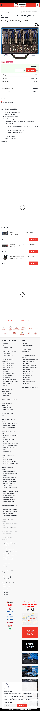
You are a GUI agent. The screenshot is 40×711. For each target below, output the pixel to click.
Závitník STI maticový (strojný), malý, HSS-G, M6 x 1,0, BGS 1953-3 (30, 209)
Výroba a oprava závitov (14, 12)
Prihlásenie (26, 1)
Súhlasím (22, 705)
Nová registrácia (35, 1)
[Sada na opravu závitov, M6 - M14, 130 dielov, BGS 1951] (20, 41)
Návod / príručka (7, 102)
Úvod (3, 12)
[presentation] (1, 205)
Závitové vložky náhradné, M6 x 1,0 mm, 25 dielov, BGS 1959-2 (10, 209)
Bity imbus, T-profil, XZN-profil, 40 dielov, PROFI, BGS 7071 (10, 295)
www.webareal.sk (26, 709)
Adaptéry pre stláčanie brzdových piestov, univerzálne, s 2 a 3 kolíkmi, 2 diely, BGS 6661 (30, 299)
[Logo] (20, 5)
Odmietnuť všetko (10, 705)
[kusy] (19, 70)
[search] (37, 5)
